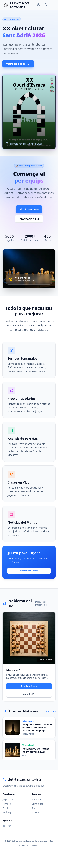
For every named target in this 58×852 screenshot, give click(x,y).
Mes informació (29, 209)
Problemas (7, 808)
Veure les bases (18, 64)
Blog (34, 808)
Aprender (36, 799)
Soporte (36, 812)
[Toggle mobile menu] (54, 5)
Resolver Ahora (29, 686)
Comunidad (37, 803)
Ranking (6, 812)
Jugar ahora (8, 799)
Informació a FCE (29, 219)
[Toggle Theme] (38, 5)
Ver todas (51, 711)
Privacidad (23, 846)
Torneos (6, 803)
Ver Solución (29, 694)
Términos (35, 846)
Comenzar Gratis (29, 570)
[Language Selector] (46, 5)
